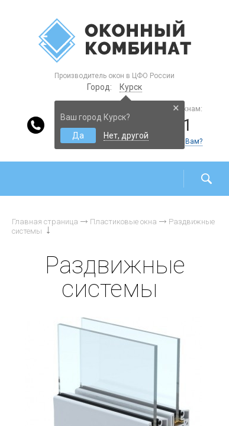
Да (78, 135)
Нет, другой (126, 135)
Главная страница (45, 221)
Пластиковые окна (123, 221)
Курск (131, 87)
